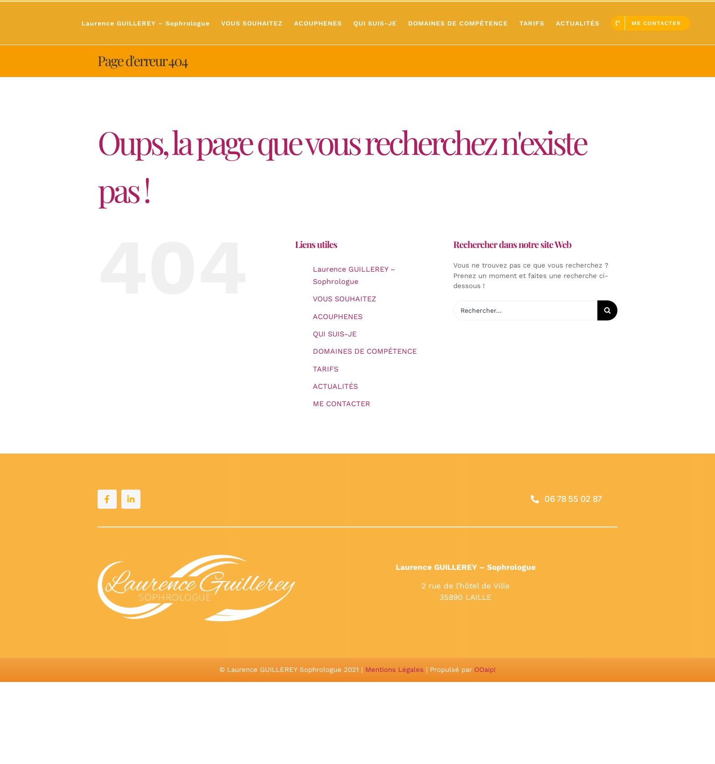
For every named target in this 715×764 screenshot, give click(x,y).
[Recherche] (607, 310)
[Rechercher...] (525, 310)
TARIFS (325, 369)
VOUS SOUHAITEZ (344, 298)
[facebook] (107, 499)
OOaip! (485, 670)
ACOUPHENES (338, 316)
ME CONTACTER (341, 403)
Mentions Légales (394, 670)
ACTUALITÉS (335, 386)
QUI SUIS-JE (335, 334)
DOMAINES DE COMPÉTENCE (365, 351)
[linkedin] (130, 499)
